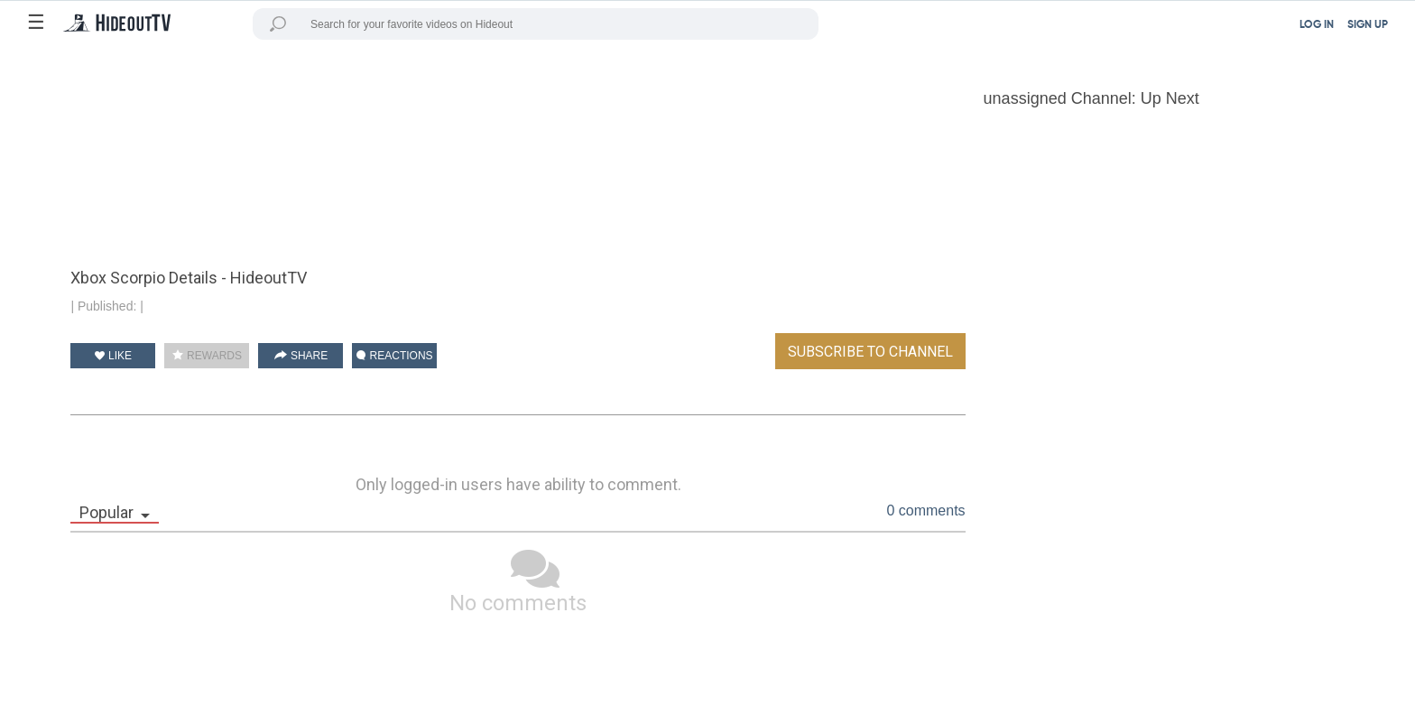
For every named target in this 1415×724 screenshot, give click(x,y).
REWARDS (207, 355)
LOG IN (1316, 25)
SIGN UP (1367, 25)
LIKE (113, 355)
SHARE (301, 355)
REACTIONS (394, 355)
